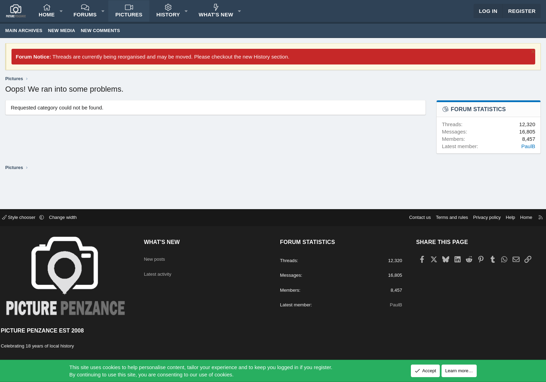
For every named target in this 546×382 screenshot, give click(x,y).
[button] (61, 14)
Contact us (413, 218)
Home (47, 18)
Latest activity (163, 271)
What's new (216, 18)
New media (61, 36)
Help (504, 218)
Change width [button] (69, 218)
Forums (85, 18)
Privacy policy (480, 218)
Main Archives (23, 36)
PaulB (528, 152)
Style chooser (25, 218)
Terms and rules (446, 218)
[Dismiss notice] (532, 58)
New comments (100, 36)
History (168, 18)
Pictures (128, 18)
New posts (159, 257)
